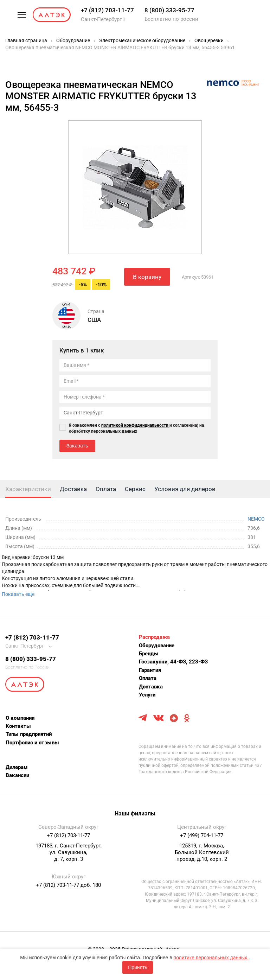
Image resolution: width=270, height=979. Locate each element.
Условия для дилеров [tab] (185, 488)
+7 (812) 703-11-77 (107, 10)
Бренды (149, 653)
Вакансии (17, 775)
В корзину (147, 276)
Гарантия (150, 670)
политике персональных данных (211, 957)
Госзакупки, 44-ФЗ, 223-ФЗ (173, 662)
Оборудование (156, 645)
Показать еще (18, 594)
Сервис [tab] (135, 488)
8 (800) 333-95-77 (169, 10)
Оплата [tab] (106, 488)
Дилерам (16, 767)
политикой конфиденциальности (135, 425)
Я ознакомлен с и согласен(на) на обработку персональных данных (136, 428)
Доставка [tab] (73, 488)
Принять (137, 967)
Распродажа (154, 637)
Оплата (147, 678)
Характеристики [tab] (28, 488)
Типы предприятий (29, 734)
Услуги (147, 695)
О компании (20, 718)
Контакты (18, 726)
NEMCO (256, 519)
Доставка (151, 687)
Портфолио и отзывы (32, 742)
